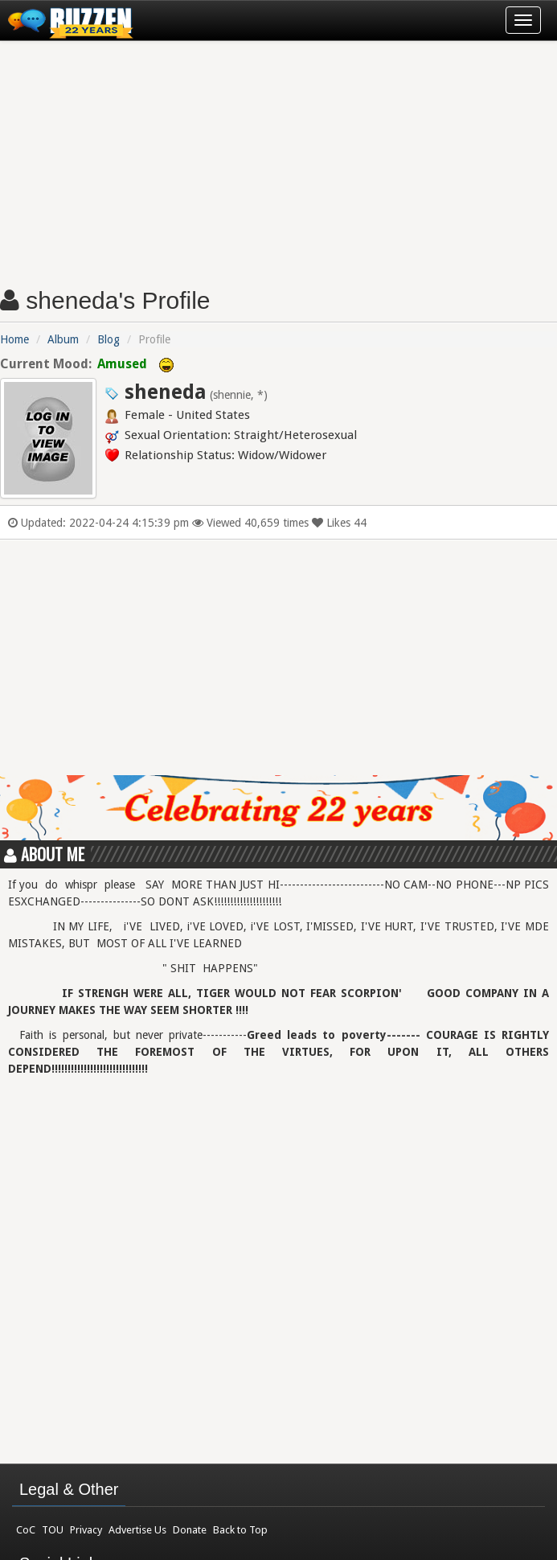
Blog (108, 339)
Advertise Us (137, 1530)
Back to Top (240, 1530)
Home (14, 339)
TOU (52, 1530)
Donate (190, 1530)
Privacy (86, 1530)
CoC (25, 1530)
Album (63, 339)
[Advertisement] (278, 157)
